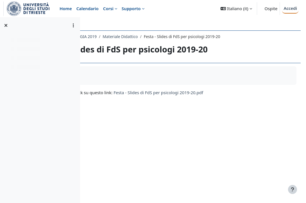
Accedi (290, 8)
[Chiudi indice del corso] (5, 25)
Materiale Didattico (186, 36)
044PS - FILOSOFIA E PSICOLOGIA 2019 (127, 36)
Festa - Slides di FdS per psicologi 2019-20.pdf (224, 98)
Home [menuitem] (66, 8)
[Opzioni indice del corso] (73, 25)
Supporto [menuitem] (131, 8)
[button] (236, 8)
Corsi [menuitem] (108, 8)
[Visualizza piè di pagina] (292, 189)
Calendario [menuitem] (87, 8)
